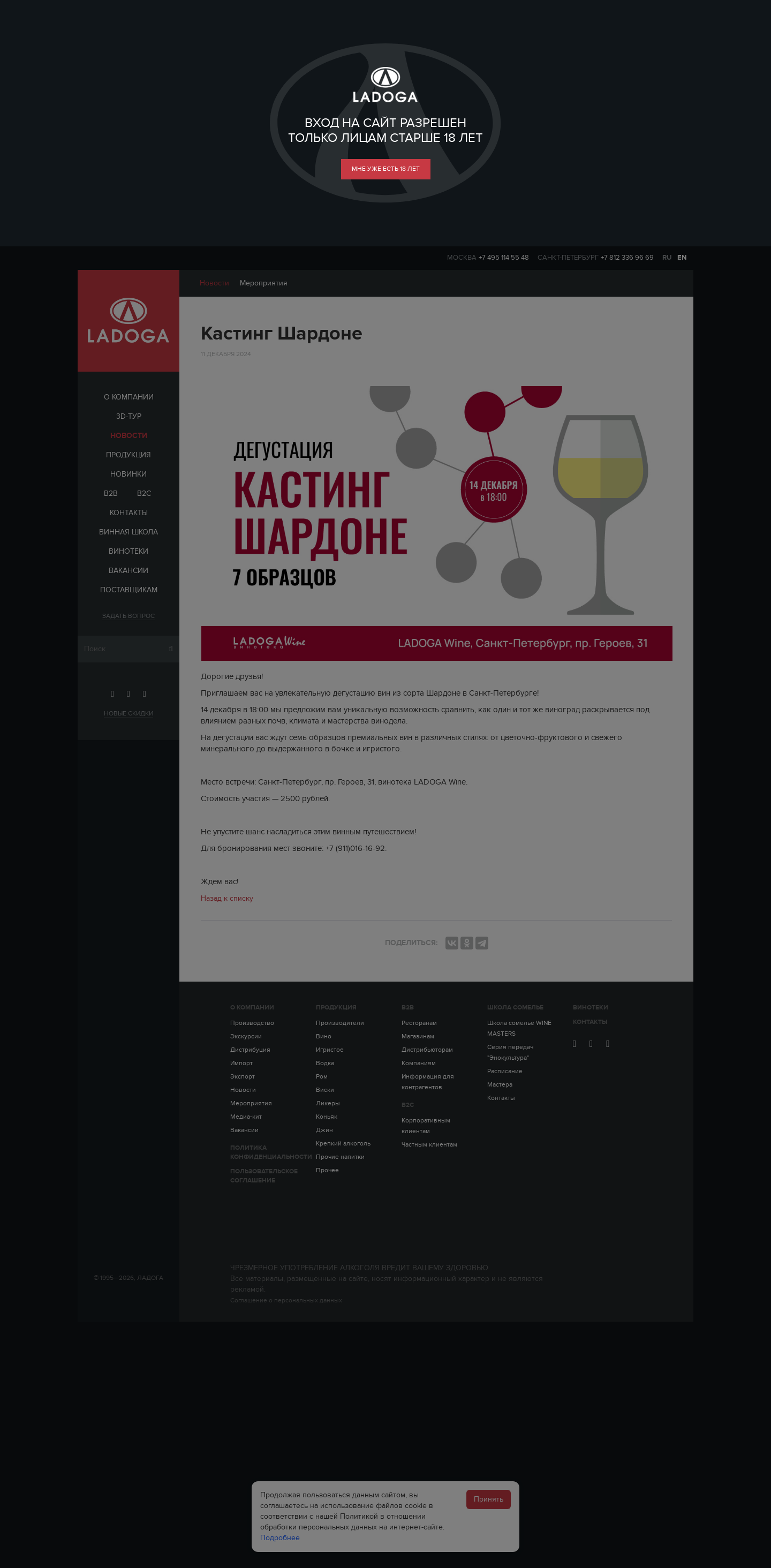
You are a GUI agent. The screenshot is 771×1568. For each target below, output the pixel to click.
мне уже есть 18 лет (386, 168)
